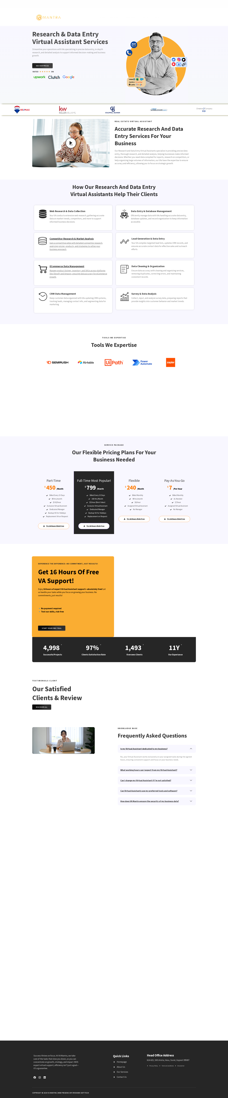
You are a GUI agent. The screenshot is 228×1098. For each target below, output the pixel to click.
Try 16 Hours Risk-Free (53, 526)
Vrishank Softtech (80, 1093)
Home (103, 17)
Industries (131, 17)
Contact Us (158, 17)
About (146, 17)
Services (115, 17)
